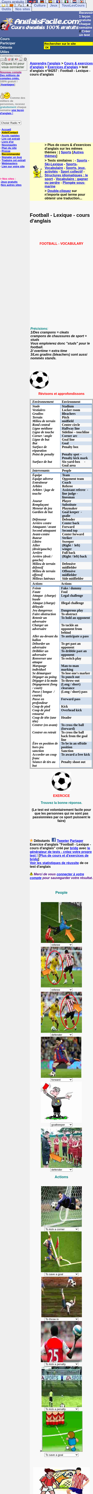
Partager (76, 840)
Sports (66, 152)
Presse (6, 151)
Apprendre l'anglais (45, 63)
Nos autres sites (11, 184)
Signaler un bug (12, 157)
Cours (5, 39)
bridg (74, 848)
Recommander (11, 154)
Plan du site (9, 147)
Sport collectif (72, 171)
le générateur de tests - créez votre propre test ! (61, 851)
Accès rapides (10, 135)
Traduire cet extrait (13, 160)
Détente (6, 47)
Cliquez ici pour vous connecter (12, 65)
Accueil (6, 129)
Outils (6, 9)
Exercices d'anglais (63, 67)
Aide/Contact (9, 132)
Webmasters (9, 163)
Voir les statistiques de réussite (54, 863)
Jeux (53, 5)
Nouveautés (9, 144)
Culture (40, 5)
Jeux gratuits (9, 181)
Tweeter (63, 840)
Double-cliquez (59, 191)
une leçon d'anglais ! (12, 112)
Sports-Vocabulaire (61, 166)
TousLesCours (73, 5)
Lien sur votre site (13, 166)
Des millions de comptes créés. (11, 75)
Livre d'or (8, 141)
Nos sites (22, 9)
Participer (7, 43)
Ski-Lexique (54, 164)
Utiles (4, 52)
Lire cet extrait (11, 138)
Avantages (7, 84)
